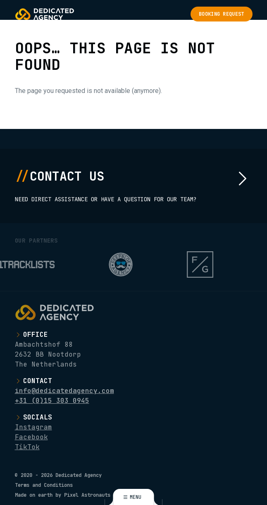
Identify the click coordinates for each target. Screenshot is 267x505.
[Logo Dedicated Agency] (44, 14)
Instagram (33, 427)
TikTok (27, 447)
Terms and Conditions (44, 485)
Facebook (31, 437)
